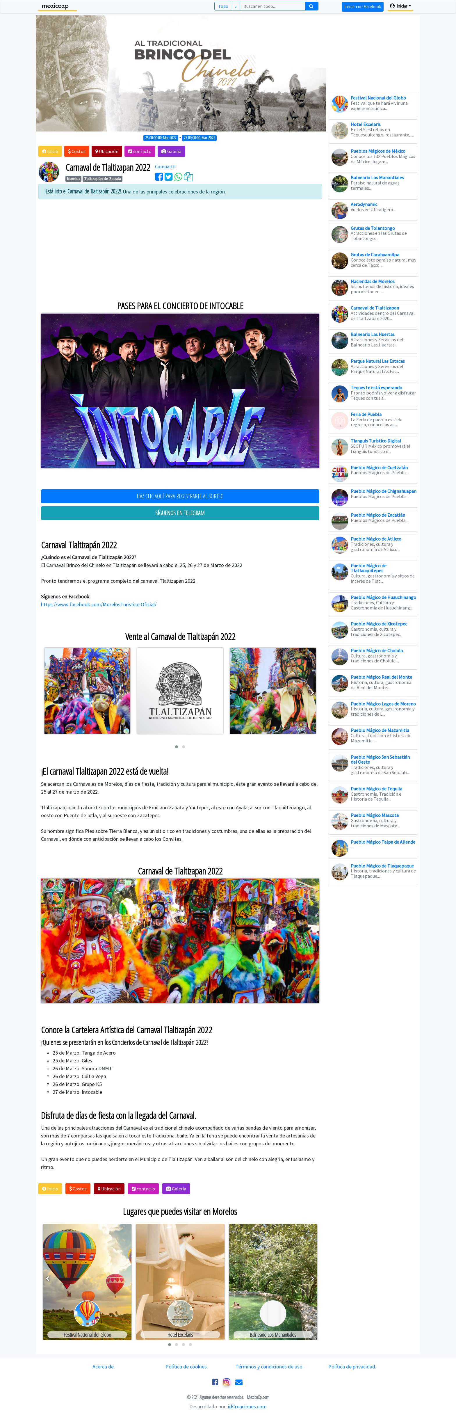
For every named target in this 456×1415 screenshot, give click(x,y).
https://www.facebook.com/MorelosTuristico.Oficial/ (98, 604)
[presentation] (47, 692)
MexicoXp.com (257, 1397)
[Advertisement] (180, 244)
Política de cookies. (186, 1366)
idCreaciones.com (247, 1406)
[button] (50, 151)
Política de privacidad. (352, 1366)
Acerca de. (103, 1366)
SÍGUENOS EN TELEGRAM (180, 513)
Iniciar (398, 6)
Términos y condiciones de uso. (270, 1366)
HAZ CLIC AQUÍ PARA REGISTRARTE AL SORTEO (180, 496)
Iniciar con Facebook (362, 6)
